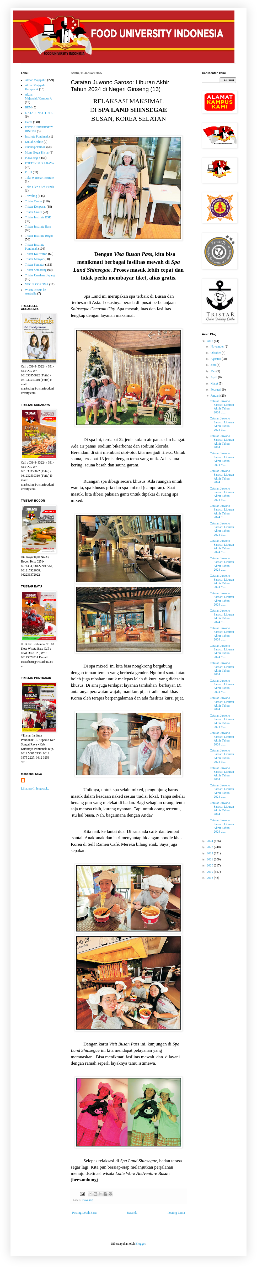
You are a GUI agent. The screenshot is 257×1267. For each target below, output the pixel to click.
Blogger (140, 1243)
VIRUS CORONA (37, 284)
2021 (210, 859)
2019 (210, 872)
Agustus (216, 359)
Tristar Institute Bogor (39, 236)
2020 (210, 865)
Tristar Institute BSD (38, 217)
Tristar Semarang (36, 270)
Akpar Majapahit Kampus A (35, 87)
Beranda (132, 1213)
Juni (214, 365)
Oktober (216, 353)
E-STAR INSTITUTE (38, 113)
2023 (210, 847)
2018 (210, 878)
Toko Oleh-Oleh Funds (39, 187)
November (218, 346)
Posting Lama (176, 1213)
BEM (28, 107)
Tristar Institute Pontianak (34, 246)
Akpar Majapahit (35, 80)
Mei (213, 371)
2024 (210, 841)
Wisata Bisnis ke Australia (35, 291)
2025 (210, 341)
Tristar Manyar (34, 259)
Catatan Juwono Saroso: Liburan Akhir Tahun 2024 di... (222, 406)
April (214, 377)
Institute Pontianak (37, 136)
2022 (210, 853)
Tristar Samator (35, 264)
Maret (215, 383)
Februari (216, 389)
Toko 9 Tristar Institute (39, 178)
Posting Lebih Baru (84, 1213)
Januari (216, 395)
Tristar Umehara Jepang (40, 275)
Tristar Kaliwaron (36, 254)
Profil (28, 172)
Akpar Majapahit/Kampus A (38, 96)
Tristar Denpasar (35, 206)
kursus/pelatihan (35, 147)
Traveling (87, 1199)
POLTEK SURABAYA (39, 163)
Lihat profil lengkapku (35, 788)
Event (28, 122)
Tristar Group (33, 212)
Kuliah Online (34, 142)
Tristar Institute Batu (38, 226)
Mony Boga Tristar (37, 152)
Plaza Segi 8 (32, 158)
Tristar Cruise (33, 201)
